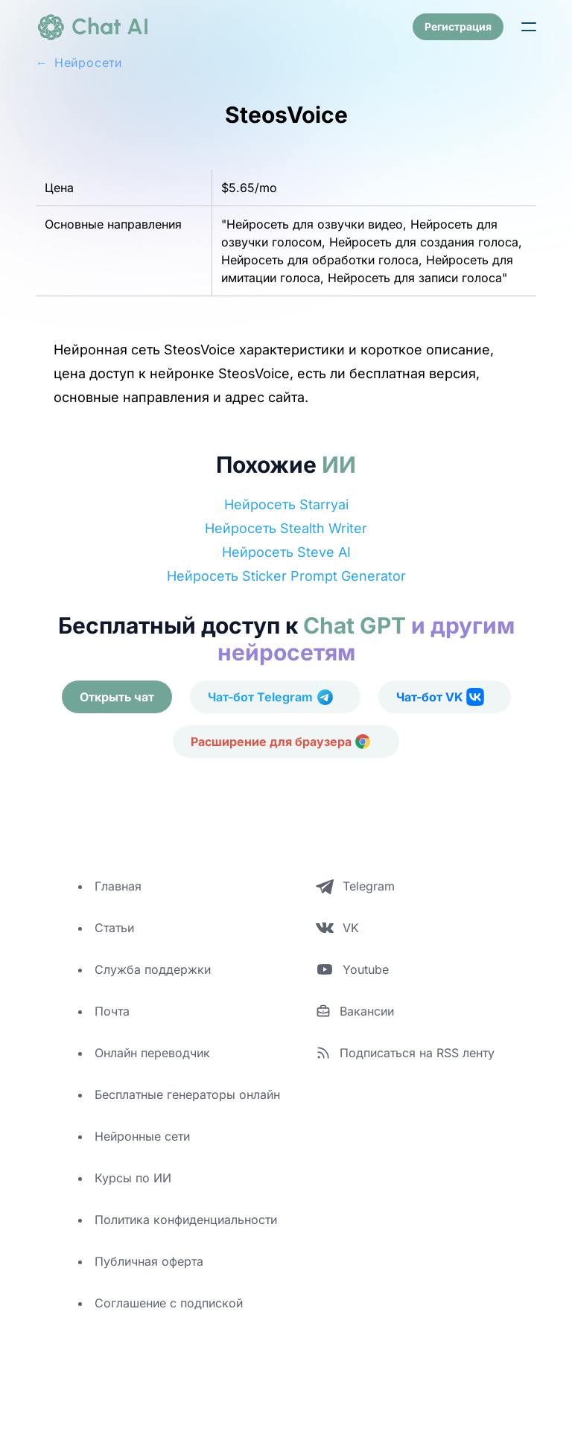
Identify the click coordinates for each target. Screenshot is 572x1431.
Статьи (114, 927)
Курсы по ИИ (133, 1177)
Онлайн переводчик (152, 1052)
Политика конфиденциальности (186, 1219)
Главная (118, 886)
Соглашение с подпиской (169, 1302)
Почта (112, 1011)
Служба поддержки (153, 969)
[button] (528, 26)
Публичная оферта (149, 1261)
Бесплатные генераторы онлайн (187, 1094)
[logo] (92, 27)
